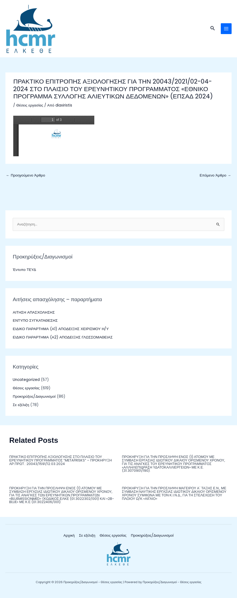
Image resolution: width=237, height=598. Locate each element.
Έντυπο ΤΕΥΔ (24, 273)
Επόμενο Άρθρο (215, 178)
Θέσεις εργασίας (29, 109)
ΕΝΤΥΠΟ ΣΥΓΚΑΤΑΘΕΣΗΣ (35, 324)
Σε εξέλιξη (21, 408)
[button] (212, 30)
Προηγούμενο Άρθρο (25, 178)
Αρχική (69, 539)
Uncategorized (26, 383)
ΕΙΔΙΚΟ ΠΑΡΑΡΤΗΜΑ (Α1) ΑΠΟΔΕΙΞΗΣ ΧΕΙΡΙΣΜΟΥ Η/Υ (61, 332)
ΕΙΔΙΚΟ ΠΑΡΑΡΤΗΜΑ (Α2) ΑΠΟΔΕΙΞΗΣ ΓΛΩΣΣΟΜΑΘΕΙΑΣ (62, 340)
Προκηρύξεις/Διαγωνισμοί (34, 400)
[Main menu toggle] (226, 30)
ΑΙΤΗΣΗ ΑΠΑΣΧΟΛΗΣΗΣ (34, 315)
